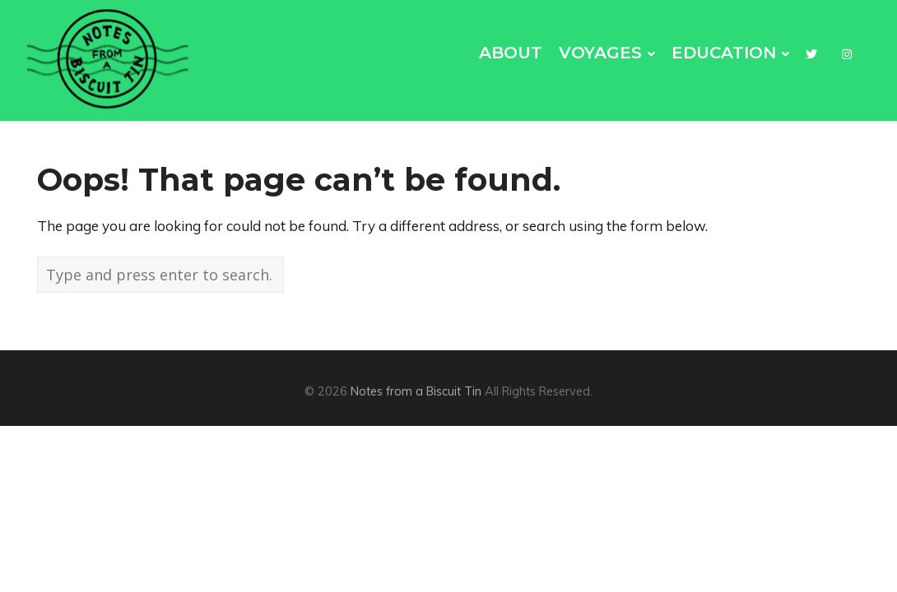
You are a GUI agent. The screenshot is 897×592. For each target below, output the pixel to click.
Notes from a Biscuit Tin (416, 391)
